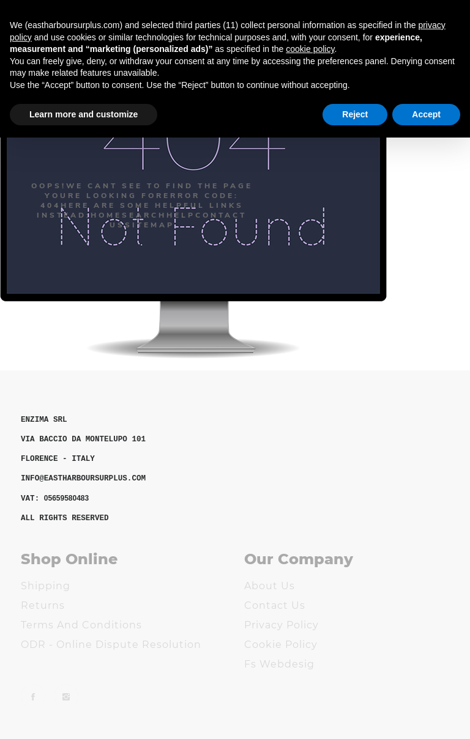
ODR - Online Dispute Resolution (111, 644)
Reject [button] (355, 114)
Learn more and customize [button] (83, 114)
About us (269, 586)
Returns (43, 605)
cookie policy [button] (310, 49)
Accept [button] (426, 114)
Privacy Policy (281, 625)
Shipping (45, 586)
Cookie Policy (281, 644)
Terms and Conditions (81, 625)
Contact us (274, 605)
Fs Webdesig (279, 664)
